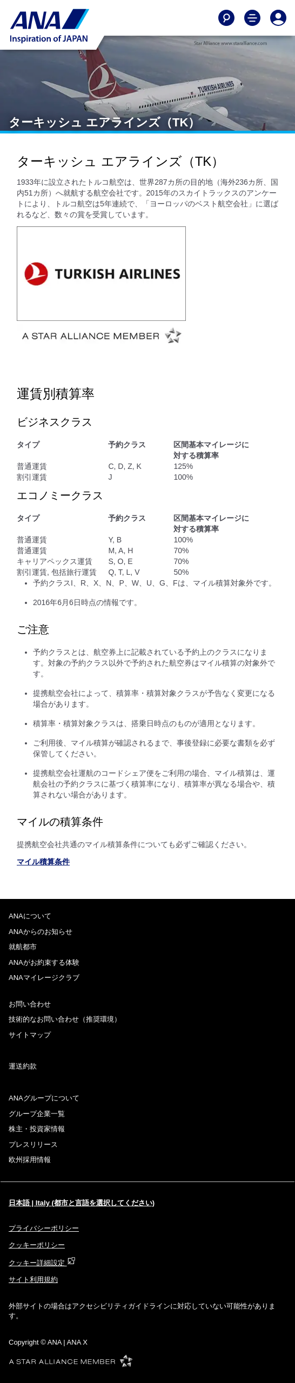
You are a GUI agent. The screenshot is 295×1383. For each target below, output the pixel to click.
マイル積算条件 (43, 861)
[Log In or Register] (278, 18)
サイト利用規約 (33, 1279)
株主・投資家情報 (37, 1129)
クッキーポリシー (37, 1245)
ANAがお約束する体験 (44, 962)
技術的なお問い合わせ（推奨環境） (65, 1019)
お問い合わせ (30, 1004)
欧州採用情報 (30, 1160)
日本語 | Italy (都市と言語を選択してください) (82, 1203)
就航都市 (23, 947)
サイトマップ (30, 1035)
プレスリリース (33, 1144)
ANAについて (30, 916)
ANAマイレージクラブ (44, 978)
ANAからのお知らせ (40, 932)
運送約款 (23, 1066)
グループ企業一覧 (37, 1114)
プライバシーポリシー (44, 1228)
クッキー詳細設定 (42, 1263)
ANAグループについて (44, 1098)
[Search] (226, 18)
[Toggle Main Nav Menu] (252, 18)
